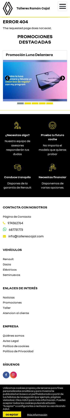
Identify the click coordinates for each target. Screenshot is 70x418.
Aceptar (12, 414)
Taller (7, 308)
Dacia (7, 264)
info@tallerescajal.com (26, 236)
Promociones (12, 302)
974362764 (15, 223)
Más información (37, 414)
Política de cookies (16, 346)
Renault (8, 259)
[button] (20, 103)
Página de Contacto (17, 216)
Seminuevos (11, 275)
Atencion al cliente (16, 313)
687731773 (16, 230)
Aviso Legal (11, 341)
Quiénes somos (13, 335)
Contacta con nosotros (25, 207)
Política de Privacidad (18, 351)
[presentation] (7, 78)
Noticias (9, 297)
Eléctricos (10, 269)
